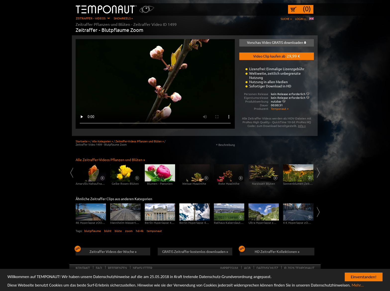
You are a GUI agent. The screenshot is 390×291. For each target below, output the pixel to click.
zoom (129, 231)
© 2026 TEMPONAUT (299, 268)
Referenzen (117, 268)
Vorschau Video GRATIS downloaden (276, 42)
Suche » (286, 19)
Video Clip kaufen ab (276, 55)
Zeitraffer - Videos (90, 18)
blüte (118, 231)
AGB (247, 268)
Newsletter (142, 268)
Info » (302, 126)
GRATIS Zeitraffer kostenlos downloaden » (195, 251)
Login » (300, 19)
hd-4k (140, 231)
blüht (107, 231)
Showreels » (123, 18)
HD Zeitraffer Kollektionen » (269, 251)
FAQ (99, 268)
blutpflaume (92, 231)
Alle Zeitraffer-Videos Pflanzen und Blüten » (110, 159)
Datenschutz (267, 268)
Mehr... (358, 286)
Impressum (229, 268)
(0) (307, 9)
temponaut (154, 231)
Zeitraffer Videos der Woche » (106, 251)
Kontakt (83, 268)
